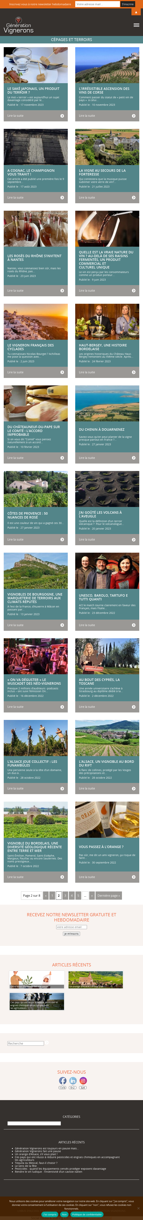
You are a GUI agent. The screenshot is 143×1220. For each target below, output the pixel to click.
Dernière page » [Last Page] (109, 896)
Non (64, 1214)
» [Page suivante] (92, 896)
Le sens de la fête (26, 1166)
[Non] (138, 1208)
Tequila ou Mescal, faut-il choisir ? (36, 1163)
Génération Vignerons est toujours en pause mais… (47, 1148)
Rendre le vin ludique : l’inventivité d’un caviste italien (48, 1171)
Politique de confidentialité (87, 1214)
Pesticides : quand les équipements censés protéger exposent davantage (60, 1168)
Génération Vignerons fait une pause (38, 1151)
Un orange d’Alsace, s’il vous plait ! (36, 1154)
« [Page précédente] (46, 896)
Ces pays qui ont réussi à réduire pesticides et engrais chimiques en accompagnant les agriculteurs (67, 1158)
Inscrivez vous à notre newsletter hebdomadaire (40, 4)
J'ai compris (49, 1214)
